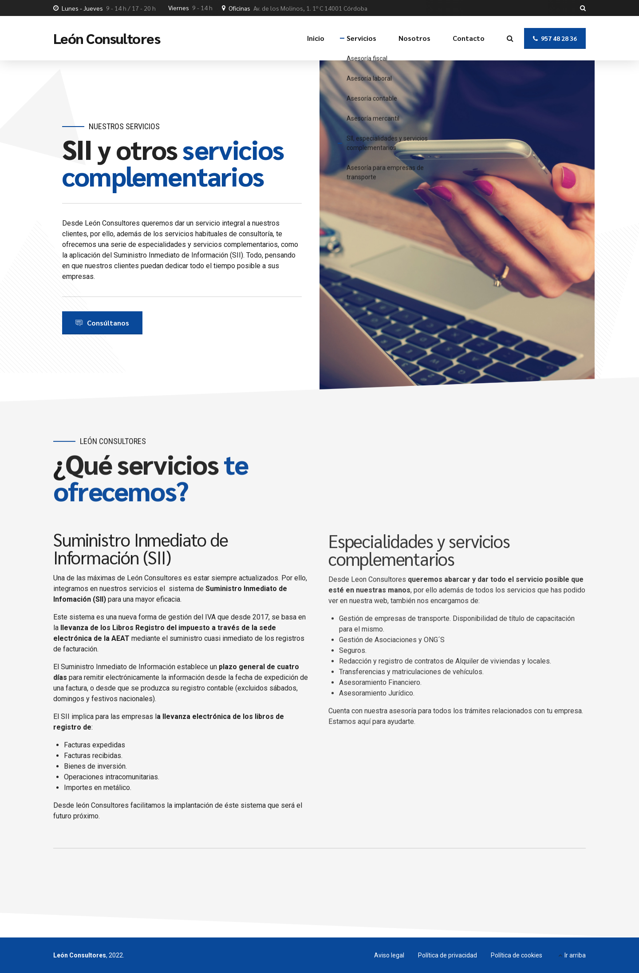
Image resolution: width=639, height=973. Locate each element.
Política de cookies (516, 955)
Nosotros (414, 38)
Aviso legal (389, 955)
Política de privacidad (447, 955)
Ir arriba (575, 955)
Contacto (469, 38)
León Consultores (106, 38)
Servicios (361, 38)
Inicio (315, 38)
